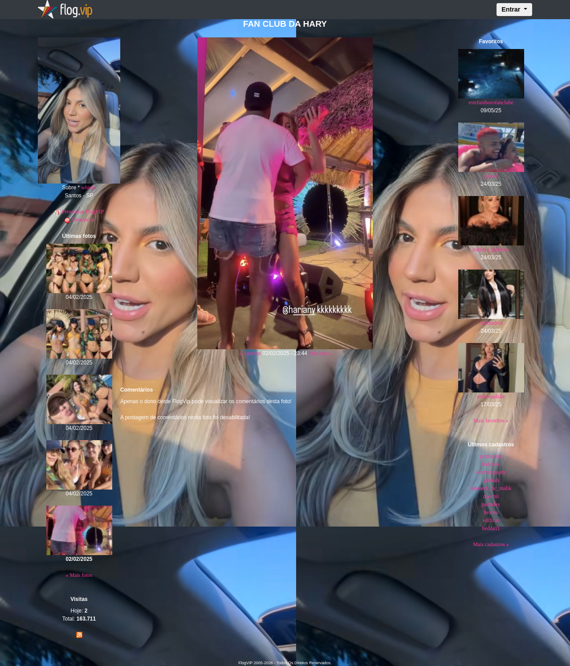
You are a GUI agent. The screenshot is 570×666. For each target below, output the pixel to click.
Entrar (511, 9)
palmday (491, 504)
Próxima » (320, 353)
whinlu (88, 187)
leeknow (491, 464)
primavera (491, 456)
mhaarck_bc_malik (491, 488)
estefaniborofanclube (490, 102)
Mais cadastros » (491, 544)
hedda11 (491, 528)
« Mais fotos (79, 575)
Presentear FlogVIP (79, 211)
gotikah (491, 480)
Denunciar (79, 220)
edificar (491, 520)
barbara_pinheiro (491, 249)
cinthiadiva (491, 323)
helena (491, 512)
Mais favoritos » (491, 420)
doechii (491, 496)
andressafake (491, 396)
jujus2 (490, 176)
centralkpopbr (491, 472)
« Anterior (250, 353)
